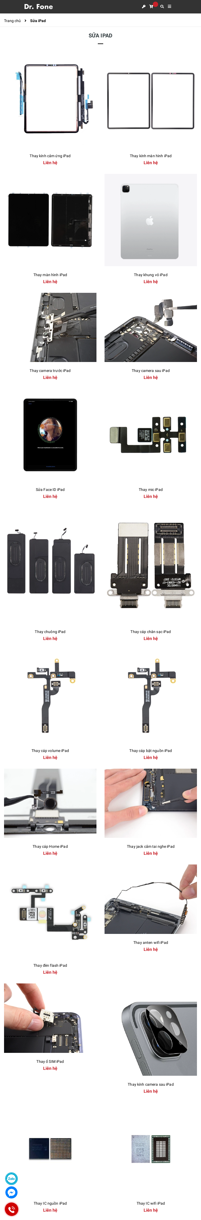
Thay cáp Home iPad (50, 846)
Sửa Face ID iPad (50, 489)
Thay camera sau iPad (151, 370)
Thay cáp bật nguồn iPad (150, 750)
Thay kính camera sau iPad (151, 1084)
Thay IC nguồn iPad (50, 1203)
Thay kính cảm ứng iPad (50, 156)
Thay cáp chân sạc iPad (150, 632)
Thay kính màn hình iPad (151, 156)
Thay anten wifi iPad (150, 942)
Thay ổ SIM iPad (50, 1061)
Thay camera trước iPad (50, 370)
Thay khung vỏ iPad (151, 275)
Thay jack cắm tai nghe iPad (151, 846)
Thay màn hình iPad (50, 275)
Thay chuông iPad (50, 632)
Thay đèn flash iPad (50, 965)
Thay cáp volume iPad (50, 750)
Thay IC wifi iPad (151, 1203)
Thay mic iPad (151, 489)
